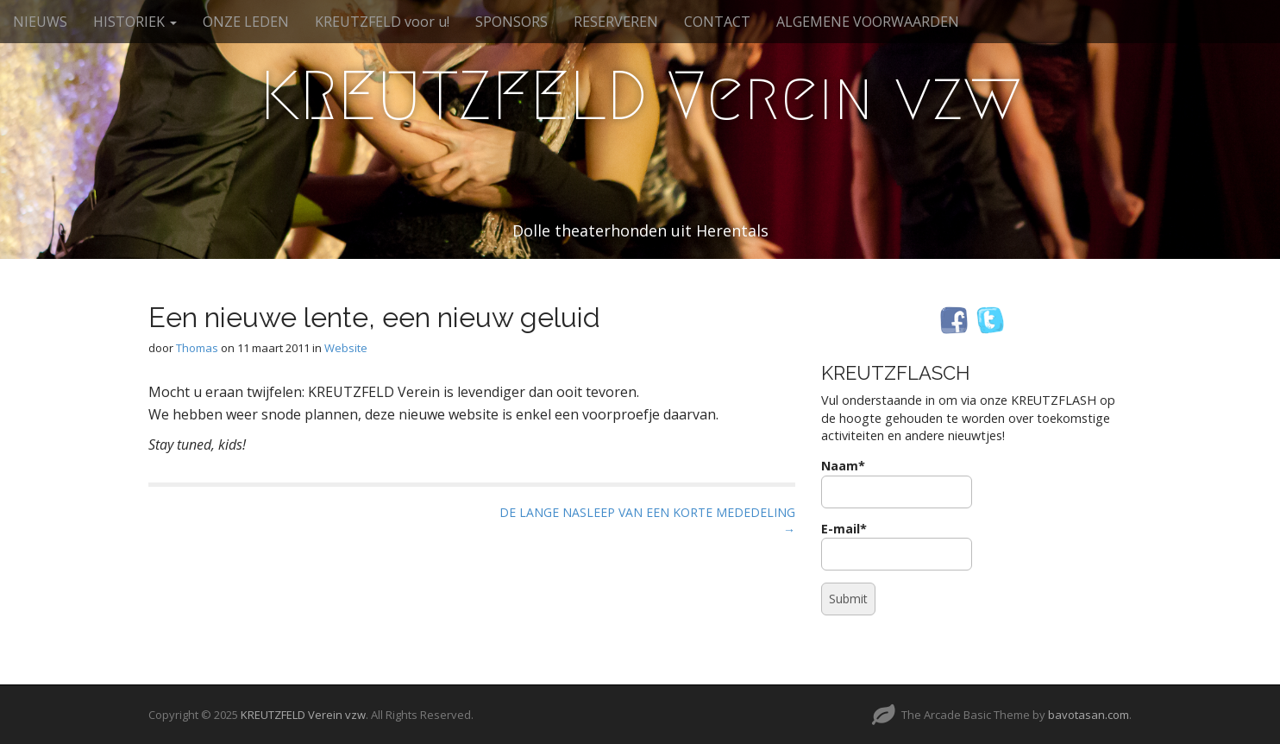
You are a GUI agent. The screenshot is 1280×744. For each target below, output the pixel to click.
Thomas (197, 348)
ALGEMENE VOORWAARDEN (867, 21)
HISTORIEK (135, 21)
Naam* (896, 482)
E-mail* (896, 545)
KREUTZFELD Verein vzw (640, 96)
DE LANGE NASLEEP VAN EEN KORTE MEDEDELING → (647, 521)
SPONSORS (511, 21)
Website (345, 348)
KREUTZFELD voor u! (382, 21)
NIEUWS (40, 21)
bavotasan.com (1088, 714)
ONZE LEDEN (246, 21)
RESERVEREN (616, 21)
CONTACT (717, 21)
